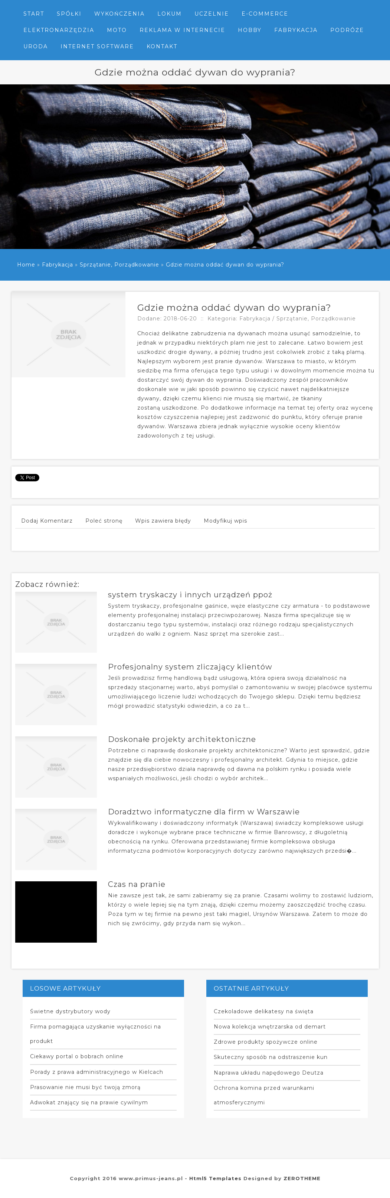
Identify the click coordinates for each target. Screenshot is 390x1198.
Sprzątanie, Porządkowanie (119, 264)
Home (26, 264)
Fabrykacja (57, 264)
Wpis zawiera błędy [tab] (163, 520)
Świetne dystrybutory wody (70, 1011)
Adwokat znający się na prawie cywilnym (89, 1102)
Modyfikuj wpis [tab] (225, 520)
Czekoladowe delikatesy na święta (264, 1011)
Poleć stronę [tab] (103, 520)
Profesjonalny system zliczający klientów (190, 666)
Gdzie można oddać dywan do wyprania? (225, 264)
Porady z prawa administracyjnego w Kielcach (96, 1072)
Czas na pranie (136, 884)
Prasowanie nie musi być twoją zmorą (85, 1087)
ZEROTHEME (302, 1178)
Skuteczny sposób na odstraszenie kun (271, 1057)
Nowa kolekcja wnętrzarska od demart (270, 1026)
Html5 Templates (215, 1178)
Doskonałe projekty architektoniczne (182, 739)
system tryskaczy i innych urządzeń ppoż (190, 594)
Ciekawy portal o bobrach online (77, 1056)
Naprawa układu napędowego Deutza (269, 1072)
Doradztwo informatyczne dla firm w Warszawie (204, 811)
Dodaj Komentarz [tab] (47, 520)
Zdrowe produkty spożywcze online (266, 1042)
